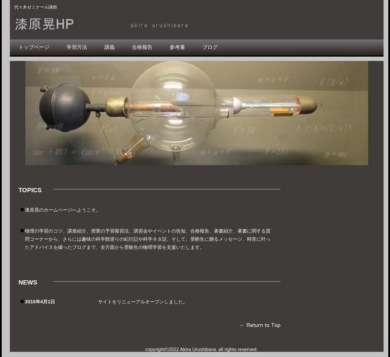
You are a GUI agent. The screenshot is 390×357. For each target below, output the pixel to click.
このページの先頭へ (257, 327)
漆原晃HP (110, 24)
